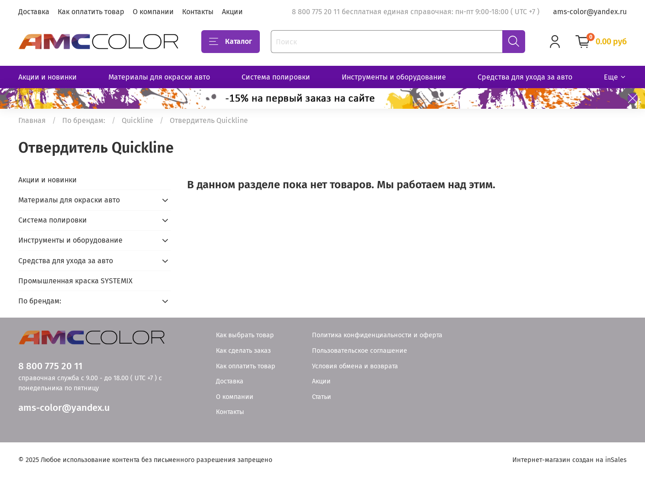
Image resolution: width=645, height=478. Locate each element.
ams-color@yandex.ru (590, 11)
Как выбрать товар (245, 335)
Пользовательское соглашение (359, 351)
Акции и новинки (47, 77)
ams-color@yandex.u (64, 408)
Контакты (198, 11)
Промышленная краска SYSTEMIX (75, 280)
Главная (32, 120)
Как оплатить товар (91, 11)
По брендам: (83, 120)
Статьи (321, 397)
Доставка (33, 11)
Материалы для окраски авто (159, 77)
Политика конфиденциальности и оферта (377, 335)
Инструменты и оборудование (394, 77)
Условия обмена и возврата (355, 366)
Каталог (230, 41)
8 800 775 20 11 (50, 366)
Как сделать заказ (243, 351)
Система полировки (276, 77)
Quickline (137, 120)
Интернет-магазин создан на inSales (569, 460)
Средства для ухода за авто (525, 77)
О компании (153, 11)
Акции (232, 11)
